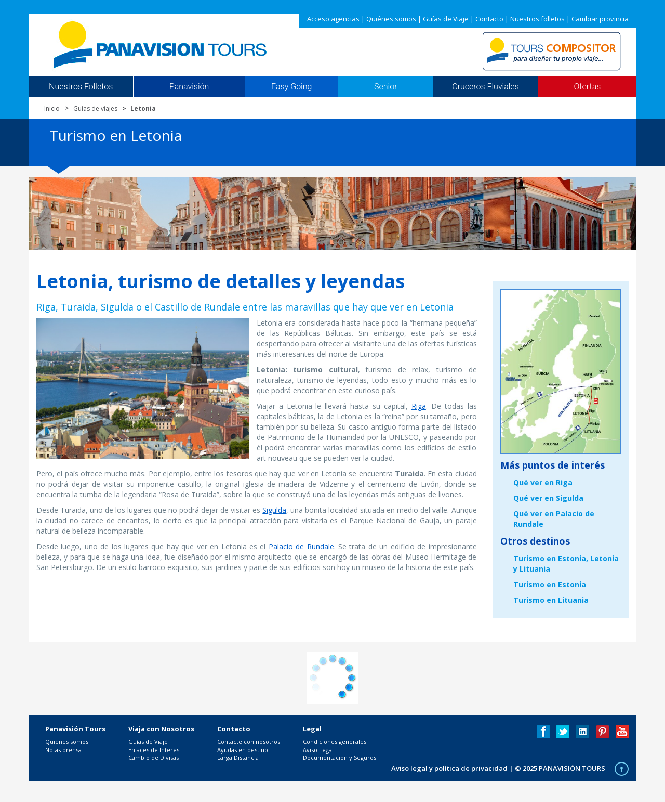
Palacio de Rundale (301, 546)
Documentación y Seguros (339, 757)
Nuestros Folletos (81, 87)
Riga (418, 406)
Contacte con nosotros (248, 741)
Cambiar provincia (600, 18)
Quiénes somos (391, 18)
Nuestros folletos (537, 18)
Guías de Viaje (446, 18)
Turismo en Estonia (549, 584)
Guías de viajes (95, 108)
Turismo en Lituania (551, 600)
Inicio (52, 108)
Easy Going (291, 87)
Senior (385, 87)
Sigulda (274, 510)
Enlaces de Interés (153, 750)
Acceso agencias (333, 18)
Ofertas (587, 87)
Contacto (489, 18)
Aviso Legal (318, 750)
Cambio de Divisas (153, 757)
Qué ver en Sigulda (548, 498)
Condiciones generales (334, 741)
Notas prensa (63, 750)
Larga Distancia (238, 757)
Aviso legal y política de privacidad (449, 768)
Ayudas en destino (242, 750)
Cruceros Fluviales (485, 87)
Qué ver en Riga (543, 482)
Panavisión (189, 87)
